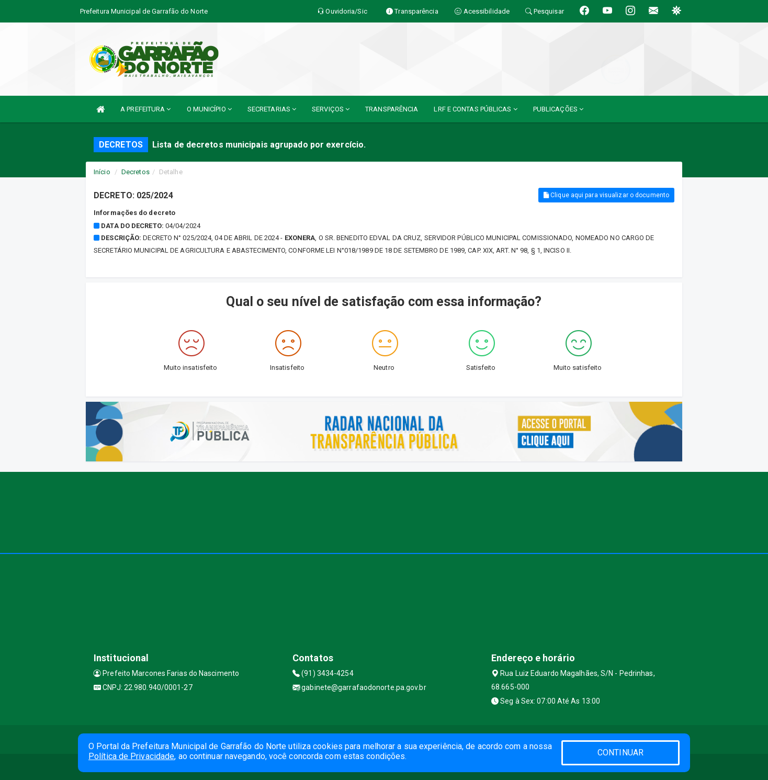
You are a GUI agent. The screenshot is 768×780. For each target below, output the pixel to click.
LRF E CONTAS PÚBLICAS (475, 109)
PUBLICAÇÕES (558, 109)
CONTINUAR (620, 753)
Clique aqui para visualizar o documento (606, 195)
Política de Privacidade (131, 756)
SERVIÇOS (330, 109)
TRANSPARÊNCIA (391, 109)
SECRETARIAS (271, 109)
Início (102, 172)
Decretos (135, 172)
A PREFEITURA (145, 109)
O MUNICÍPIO (209, 109)
